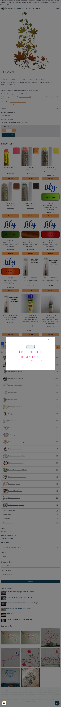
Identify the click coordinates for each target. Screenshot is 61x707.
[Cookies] (4, 703)
